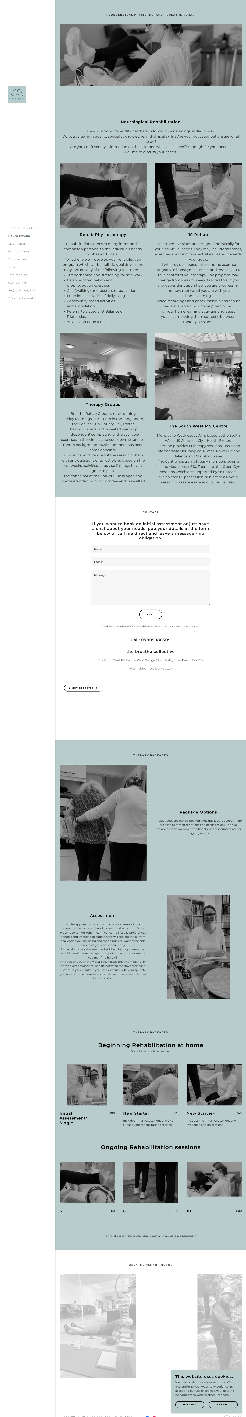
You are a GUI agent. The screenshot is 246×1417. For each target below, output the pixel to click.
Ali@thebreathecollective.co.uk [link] (150, 668)
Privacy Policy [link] (163, 626)
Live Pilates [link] (17, 243)
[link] (17, 94)
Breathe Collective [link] (22, 228)
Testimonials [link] (18, 275)
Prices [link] (13, 267)
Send (151, 614)
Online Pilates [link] (19, 251)
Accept (224, 1404)
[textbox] (150, 549)
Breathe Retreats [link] (21, 298)
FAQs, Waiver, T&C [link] (22, 290)
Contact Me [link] (17, 282)
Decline (191, 1404)
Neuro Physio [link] (19, 236)
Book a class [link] (17, 259)
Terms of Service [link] (184, 626)
